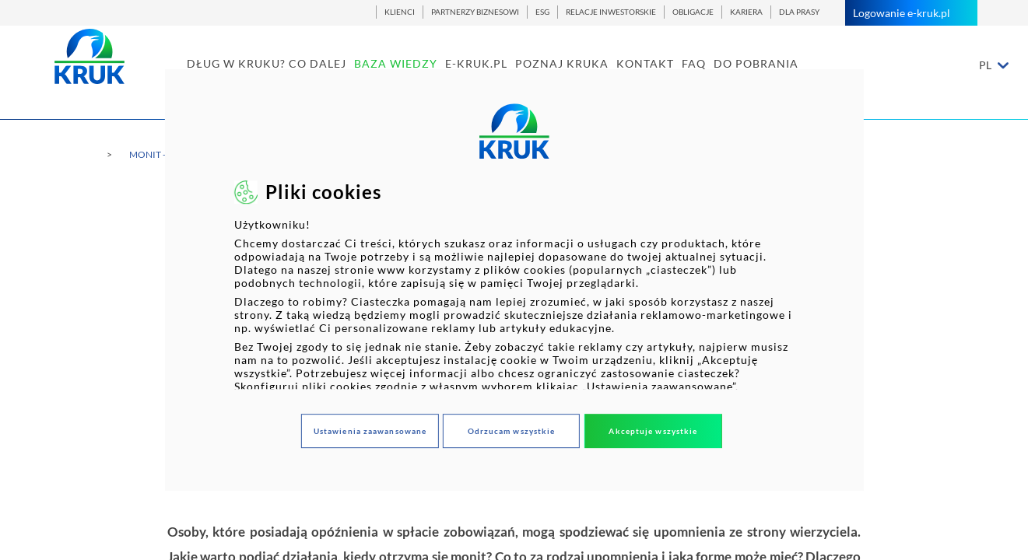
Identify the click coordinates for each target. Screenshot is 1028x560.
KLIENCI (399, 12)
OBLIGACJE (693, 12)
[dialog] (513, 280)
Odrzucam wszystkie (512, 431)
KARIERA (746, 12)
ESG (542, 12)
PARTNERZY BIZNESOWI (475, 12)
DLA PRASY (799, 12)
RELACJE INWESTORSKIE (611, 12)
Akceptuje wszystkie (653, 431)
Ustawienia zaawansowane (370, 431)
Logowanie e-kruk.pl (911, 12)
